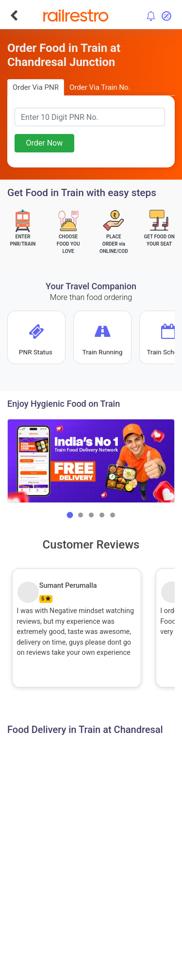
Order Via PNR (36, 87)
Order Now (44, 143)
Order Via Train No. (99, 87)
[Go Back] (14, 15)
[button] (69, 515)
